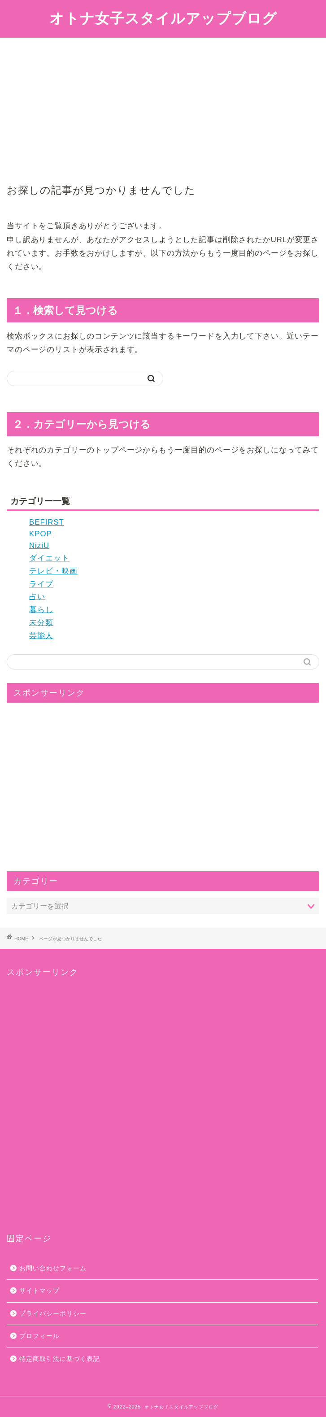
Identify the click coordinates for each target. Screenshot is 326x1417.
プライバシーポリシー (53, 1313)
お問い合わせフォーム (53, 1268)
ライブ (41, 584)
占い (37, 596)
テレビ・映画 (53, 571)
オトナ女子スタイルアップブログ (163, 18)
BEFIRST (46, 522)
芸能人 (41, 635)
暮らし (41, 609)
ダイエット (49, 558)
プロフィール (39, 1336)
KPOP (40, 534)
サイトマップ (39, 1290)
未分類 (41, 622)
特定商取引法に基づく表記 (59, 1359)
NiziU (39, 545)
